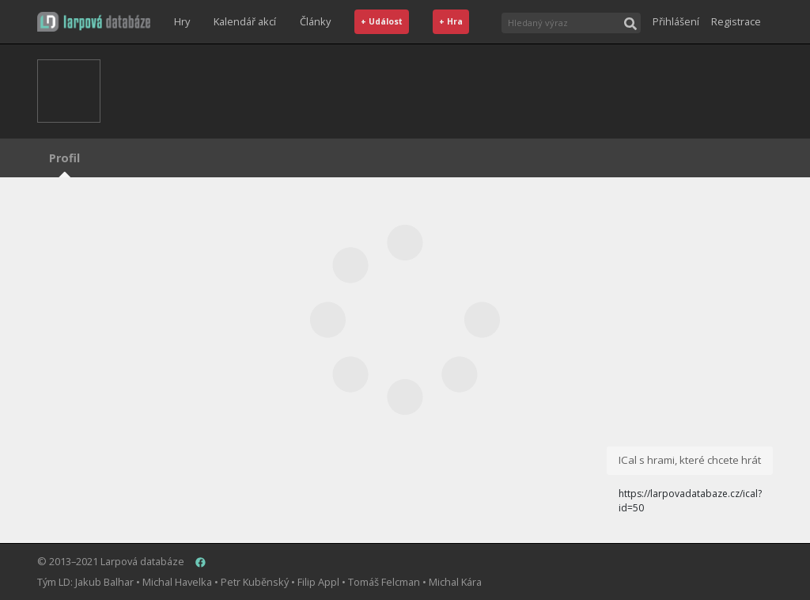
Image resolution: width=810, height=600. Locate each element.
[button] (93, 22)
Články (315, 21)
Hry (182, 21)
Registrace (736, 21)
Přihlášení (676, 21)
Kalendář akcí (245, 21)
